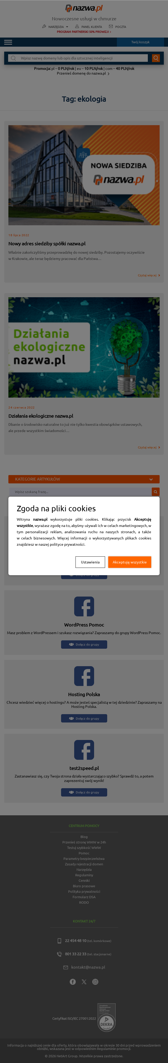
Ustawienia (90, 562)
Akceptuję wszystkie (130, 562)
